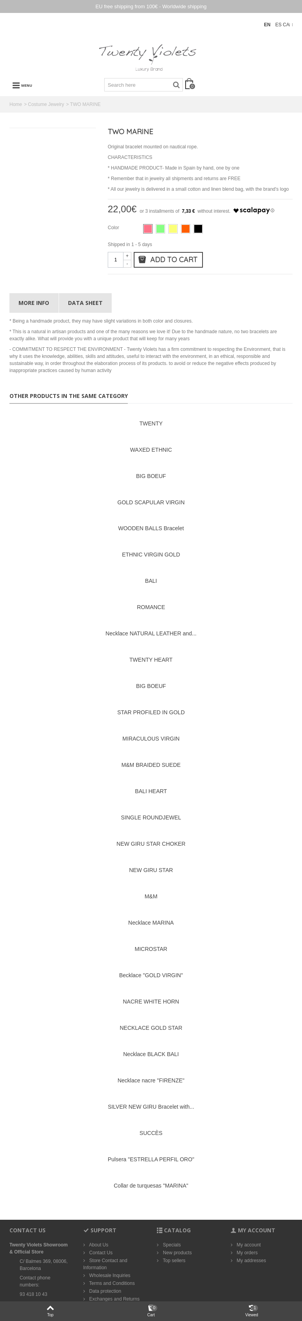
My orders (247, 1252)
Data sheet (85, 303)
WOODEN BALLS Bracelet (151, 528)
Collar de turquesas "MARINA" (151, 1185)
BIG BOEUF (151, 476)
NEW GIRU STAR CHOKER (150, 844)
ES (279, 24)
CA (286, 24)
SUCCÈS (151, 1133)
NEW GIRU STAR (151, 870)
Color (114, 227)
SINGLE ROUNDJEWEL (151, 817)
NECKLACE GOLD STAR (151, 1028)
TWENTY (150, 423)
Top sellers (173, 1260)
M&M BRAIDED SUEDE (151, 765)
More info (33, 303)
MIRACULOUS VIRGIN (150, 738)
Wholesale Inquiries (109, 1275)
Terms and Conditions (111, 1283)
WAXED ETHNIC (151, 450)
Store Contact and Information (105, 1264)
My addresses (251, 1260)
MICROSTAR (151, 949)
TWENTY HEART (151, 660)
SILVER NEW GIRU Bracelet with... (151, 1107)
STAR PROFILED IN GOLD (150, 712)
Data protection (105, 1291)
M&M (151, 896)
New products (177, 1252)
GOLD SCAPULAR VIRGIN (151, 502)
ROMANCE (151, 607)
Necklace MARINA (151, 923)
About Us (98, 1245)
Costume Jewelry (46, 104)
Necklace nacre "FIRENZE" (151, 1080)
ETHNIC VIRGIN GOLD (151, 554)
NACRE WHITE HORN (151, 1001)
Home (15, 104)
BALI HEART (151, 791)
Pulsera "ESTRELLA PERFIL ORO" (151, 1159)
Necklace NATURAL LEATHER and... (150, 633)
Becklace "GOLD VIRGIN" (151, 975)
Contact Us (100, 1252)
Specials (171, 1245)
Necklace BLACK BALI (151, 1054)
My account (248, 1245)
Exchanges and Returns (114, 1299)
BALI (151, 581)
